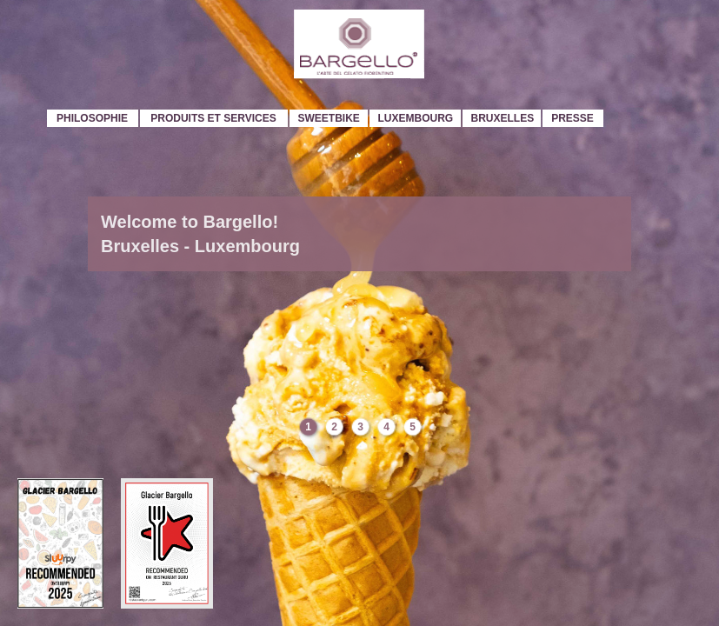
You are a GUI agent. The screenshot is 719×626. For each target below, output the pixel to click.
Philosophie (92, 118)
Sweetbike (329, 118)
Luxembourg (416, 118)
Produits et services (213, 118)
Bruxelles (503, 118)
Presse (572, 118)
